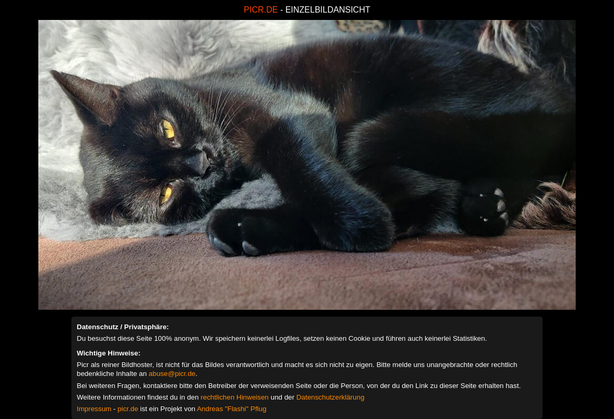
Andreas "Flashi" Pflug (231, 409)
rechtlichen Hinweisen (234, 397)
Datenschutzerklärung (331, 397)
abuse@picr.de (172, 374)
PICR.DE (261, 9)
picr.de (128, 409)
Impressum (94, 409)
